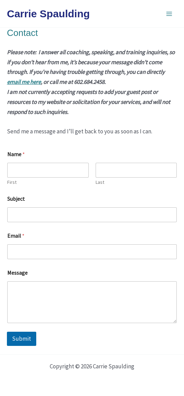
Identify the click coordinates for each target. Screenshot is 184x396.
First (12, 182)
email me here (24, 82)
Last (100, 182)
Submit (21, 338)
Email (16, 236)
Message (17, 273)
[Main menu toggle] (169, 14)
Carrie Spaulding (48, 13)
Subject (16, 199)
